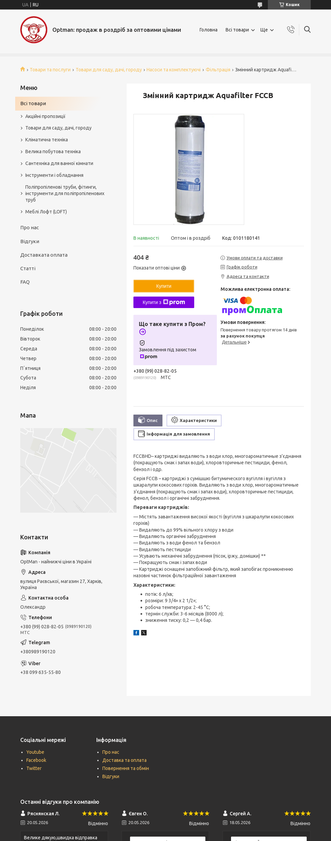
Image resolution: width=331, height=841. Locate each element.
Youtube (35, 752)
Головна (209, 29)
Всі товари (237, 29)
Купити (164, 286)
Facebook (36, 760)
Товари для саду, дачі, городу (109, 69)
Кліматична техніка (46, 139)
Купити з (164, 302)
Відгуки (29, 241)
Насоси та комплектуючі (174, 69)
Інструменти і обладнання (54, 175)
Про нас (29, 227)
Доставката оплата (44, 255)
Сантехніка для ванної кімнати (59, 163)
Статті (27, 268)
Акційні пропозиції (45, 116)
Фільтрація (218, 69)
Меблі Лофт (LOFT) (46, 211)
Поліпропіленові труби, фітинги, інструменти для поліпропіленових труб (64, 193)
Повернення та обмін (125, 768)
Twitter (34, 768)
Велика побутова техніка (53, 151)
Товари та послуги (50, 69)
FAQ (25, 282)
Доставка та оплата (124, 760)
